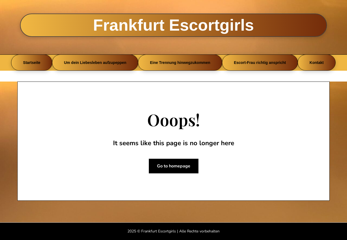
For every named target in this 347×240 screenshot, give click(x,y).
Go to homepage (173, 166)
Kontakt (317, 62)
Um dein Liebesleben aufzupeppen (95, 62)
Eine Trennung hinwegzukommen (180, 62)
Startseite (31, 62)
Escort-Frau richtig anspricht (260, 62)
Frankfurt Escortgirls (173, 25)
